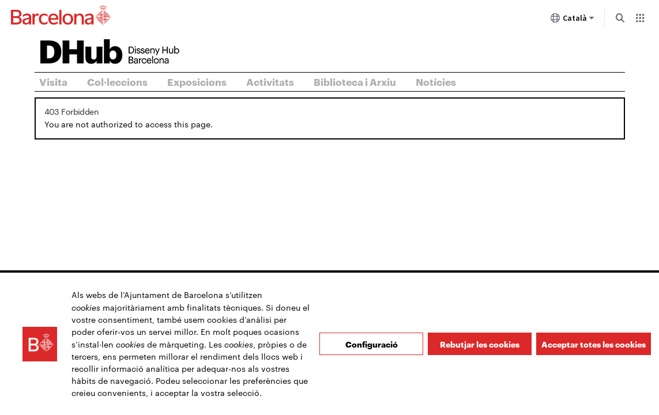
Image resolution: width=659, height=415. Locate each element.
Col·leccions (117, 81)
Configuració (371, 347)
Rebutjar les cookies (479, 347)
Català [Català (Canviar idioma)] (572, 20)
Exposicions (197, 81)
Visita (53, 81)
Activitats (270, 81)
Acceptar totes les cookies (593, 347)
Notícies (436, 81)
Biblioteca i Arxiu (355, 81)
